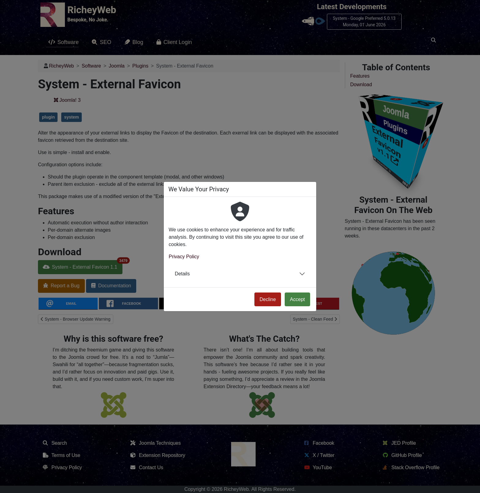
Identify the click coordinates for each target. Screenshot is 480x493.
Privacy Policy (184, 256)
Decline (268, 299)
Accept (297, 299)
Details (182, 273)
